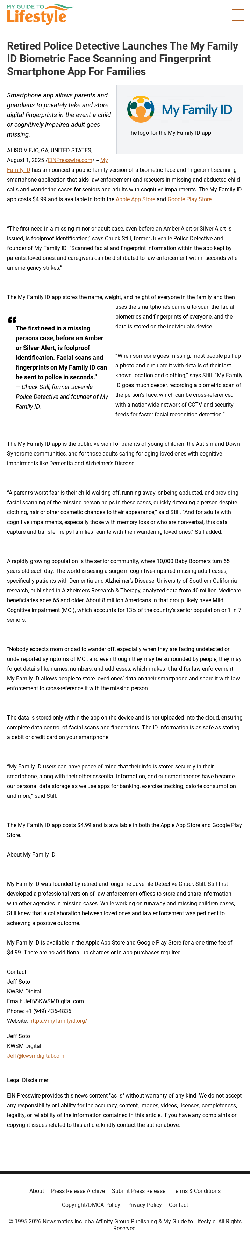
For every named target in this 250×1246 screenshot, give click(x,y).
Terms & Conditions (196, 1191)
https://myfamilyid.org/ (58, 1021)
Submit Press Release (138, 1191)
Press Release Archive (78, 1191)
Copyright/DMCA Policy (91, 1205)
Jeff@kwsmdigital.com (35, 1055)
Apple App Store (135, 199)
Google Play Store (189, 199)
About (36, 1191)
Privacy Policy (144, 1205)
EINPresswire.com (70, 160)
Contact (178, 1205)
